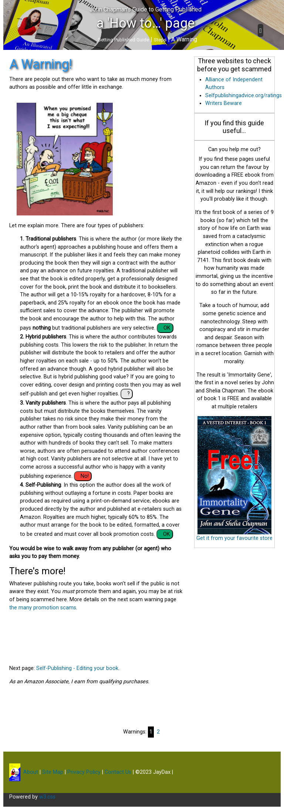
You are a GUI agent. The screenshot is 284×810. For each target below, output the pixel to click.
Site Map (52, 772)
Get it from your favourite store (234, 538)
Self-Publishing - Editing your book (77, 668)
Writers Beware (223, 103)
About (30, 772)
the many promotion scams (42, 608)
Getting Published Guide (123, 39)
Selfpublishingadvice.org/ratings (243, 95)
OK (166, 328)
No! (85, 476)
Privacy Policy (84, 772)
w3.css (47, 797)
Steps (160, 39)
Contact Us (118, 772)
